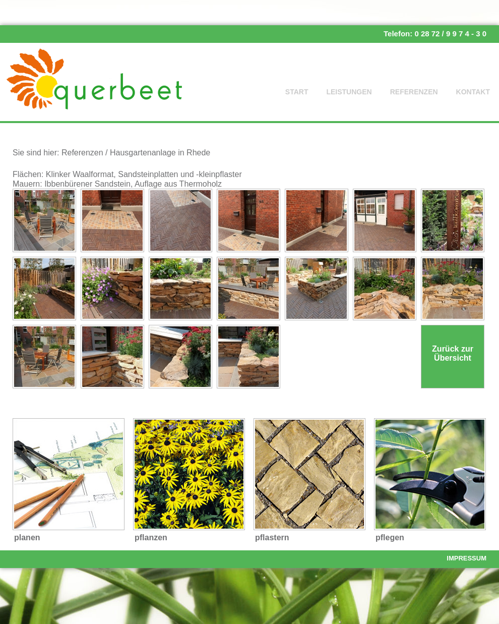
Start (296, 92)
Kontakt (473, 92)
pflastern (272, 537)
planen (27, 537)
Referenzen (414, 92)
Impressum (466, 558)
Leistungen (348, 92)
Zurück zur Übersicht (452, 353)
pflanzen (151, 537)
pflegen (390, 537)
